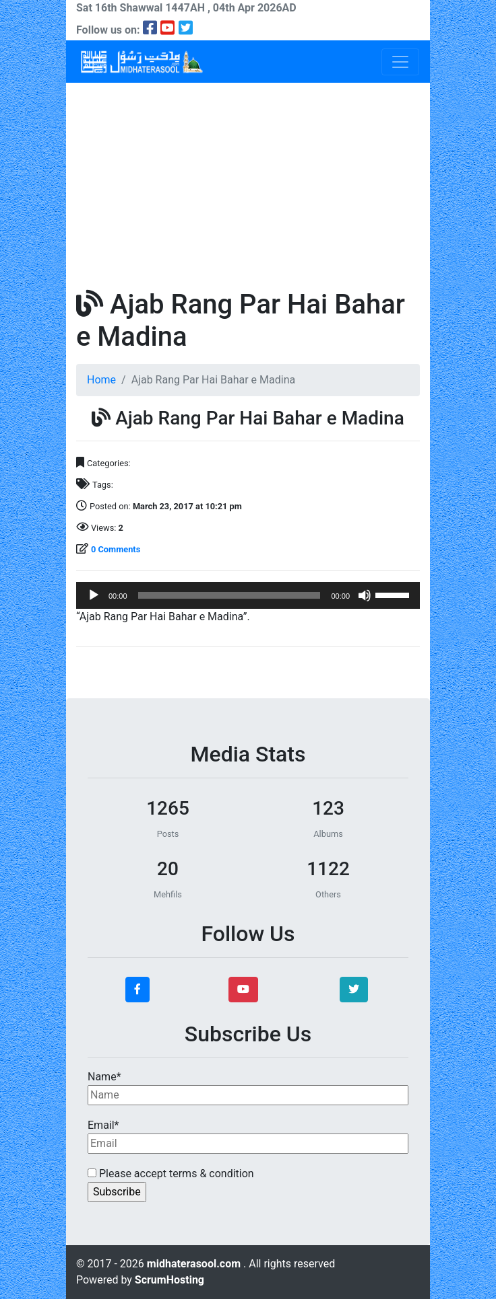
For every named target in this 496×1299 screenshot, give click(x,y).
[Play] (93, 595)
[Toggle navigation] (400, 61)
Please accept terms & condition (171, 1173)
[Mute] (364, 595)
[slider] (229, 595)
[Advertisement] (248, 183)
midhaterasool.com (195, 1263)
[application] (248, 595)
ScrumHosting (169, 1279)
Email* (248, 1136)
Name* (248, 1087)
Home (101, 379)
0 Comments (115, 549)
